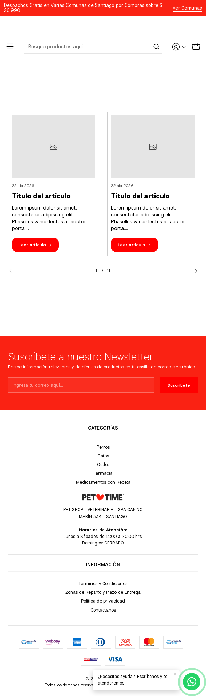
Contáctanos (103, 610)
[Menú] (10, 46)
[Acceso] (179, 46)
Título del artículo (41, 196)
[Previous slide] (13, 271)
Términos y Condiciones (103, 583)
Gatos (103, 455)
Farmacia (103, 473)
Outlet (103, 464)
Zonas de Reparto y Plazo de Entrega (103, 592)
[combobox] (93, 47)
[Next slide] (193, 271)
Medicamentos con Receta (103, 482)
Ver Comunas (187, 8)
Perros (103, 447)
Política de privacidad (103, 601)
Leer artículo (35, 245)
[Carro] (196, 46)
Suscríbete (179, 406)
